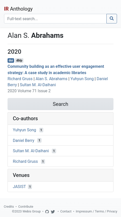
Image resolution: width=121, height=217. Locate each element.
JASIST (19, 186)
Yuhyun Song (82, 78)
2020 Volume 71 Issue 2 (29, 90)
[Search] (55, 18)
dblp (19, 60)
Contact (66, 211)
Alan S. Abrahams (51, 78)
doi (11, 60)
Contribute (25, 206)
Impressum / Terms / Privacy (96, 211)
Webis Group (31, 211)
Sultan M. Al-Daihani (38, 84)
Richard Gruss (20, 78)
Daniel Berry (23, 140)
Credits (9, 206)
